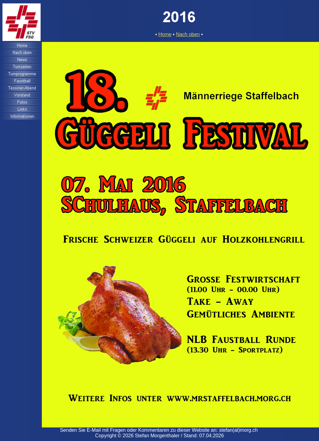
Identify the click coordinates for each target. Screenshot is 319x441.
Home (165, 34)
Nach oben (188, 34)
